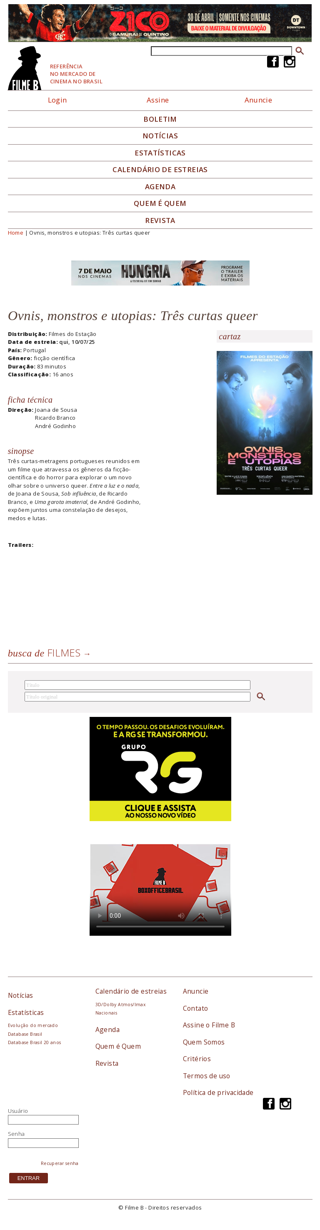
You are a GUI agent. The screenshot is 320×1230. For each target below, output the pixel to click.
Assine (158, 100)
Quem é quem (160, 203)
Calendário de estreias (131, 991)
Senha (16, 1133)
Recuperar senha (60, 1163)
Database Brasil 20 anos (34, 1042)
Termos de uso (206, 1075)
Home (16, 232)
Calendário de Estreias (160, 169)
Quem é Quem (118, 1046)
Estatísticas (160, 153)
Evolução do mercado (33, 1025)
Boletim (160, 119)
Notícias (160, 136)
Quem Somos (204, 1042)
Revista (160, 220)
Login (57, 100)
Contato (195, 1008)
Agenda (160, 187)
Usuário (18, 1111)
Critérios (197, 1058)
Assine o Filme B (209, 1025)
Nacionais (106, 1013)
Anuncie (258, 100)
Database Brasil (25, 1034)
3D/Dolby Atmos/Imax (120, 1004)
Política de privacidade (218, 1092)
